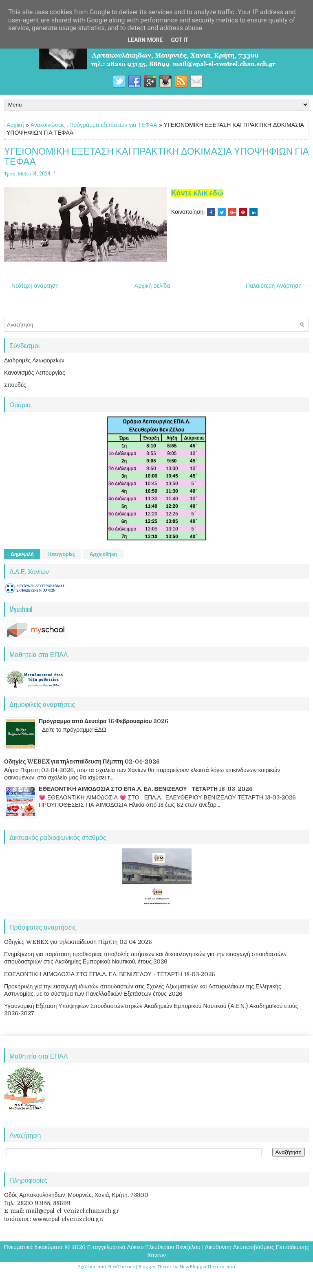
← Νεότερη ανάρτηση (31, 285)
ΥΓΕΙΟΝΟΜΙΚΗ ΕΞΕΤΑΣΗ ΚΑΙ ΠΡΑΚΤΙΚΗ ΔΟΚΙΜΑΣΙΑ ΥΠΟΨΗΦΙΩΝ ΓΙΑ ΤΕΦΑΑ (156, 156)
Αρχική (15, 125)
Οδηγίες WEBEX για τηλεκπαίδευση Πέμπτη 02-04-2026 (82, 761)
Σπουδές (15, 385)
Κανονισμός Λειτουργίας (34, 372)
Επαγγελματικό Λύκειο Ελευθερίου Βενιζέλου (144, 1247)
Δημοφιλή (22, 554)
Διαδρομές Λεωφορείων (34, 360)
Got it (179, 40)
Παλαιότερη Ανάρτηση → (277, 285)
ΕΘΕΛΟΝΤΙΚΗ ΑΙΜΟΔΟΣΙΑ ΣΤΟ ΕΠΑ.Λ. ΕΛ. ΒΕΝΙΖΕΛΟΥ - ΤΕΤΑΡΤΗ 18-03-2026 (146, 789)
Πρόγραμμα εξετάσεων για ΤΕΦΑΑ (113, 125)
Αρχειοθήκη (103, 554)
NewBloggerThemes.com (207, 1267)
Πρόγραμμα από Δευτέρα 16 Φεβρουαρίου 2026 (103, 721)
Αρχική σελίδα (152, 285)
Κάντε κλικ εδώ (197, 193)
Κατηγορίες (61, 554)
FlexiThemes (120, 1267)
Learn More (145, 40)
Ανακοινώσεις (48, 125)
